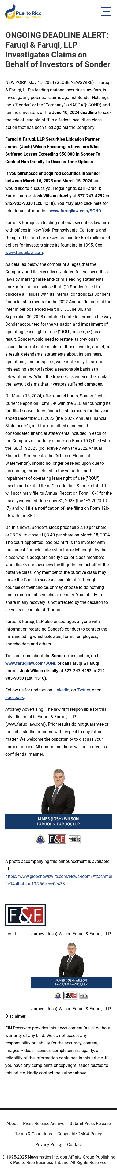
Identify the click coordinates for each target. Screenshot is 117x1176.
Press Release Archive (43, 1123)
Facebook (14, 697)
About (12, 1123)
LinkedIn (61, 690)
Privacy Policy (48, 1144)
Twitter (83, 690)
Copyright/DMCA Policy (79, 1133)
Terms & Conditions (33, 1133)
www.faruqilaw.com (24, 252)
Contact (74, 1144)
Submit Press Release (90, 1123)
